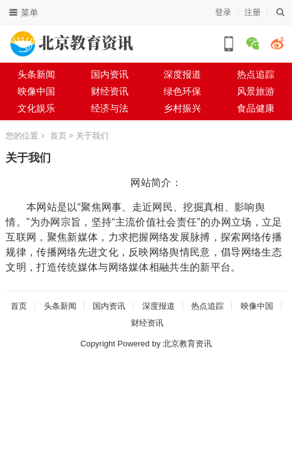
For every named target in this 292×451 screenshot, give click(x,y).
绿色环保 (182, 91)
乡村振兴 (182, 108)
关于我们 (92, 135)
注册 (252, 12)
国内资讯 (109, 74)
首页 (58, 135)
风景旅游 (255, 91)
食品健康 (255, 108)
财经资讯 (109, 91)
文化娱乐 (36, 108)
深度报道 (182, 74)
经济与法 (109, 108)
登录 (223, 12)
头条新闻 (36, 74)
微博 (277, 43)
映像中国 (36, 91)
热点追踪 (207, 306)
